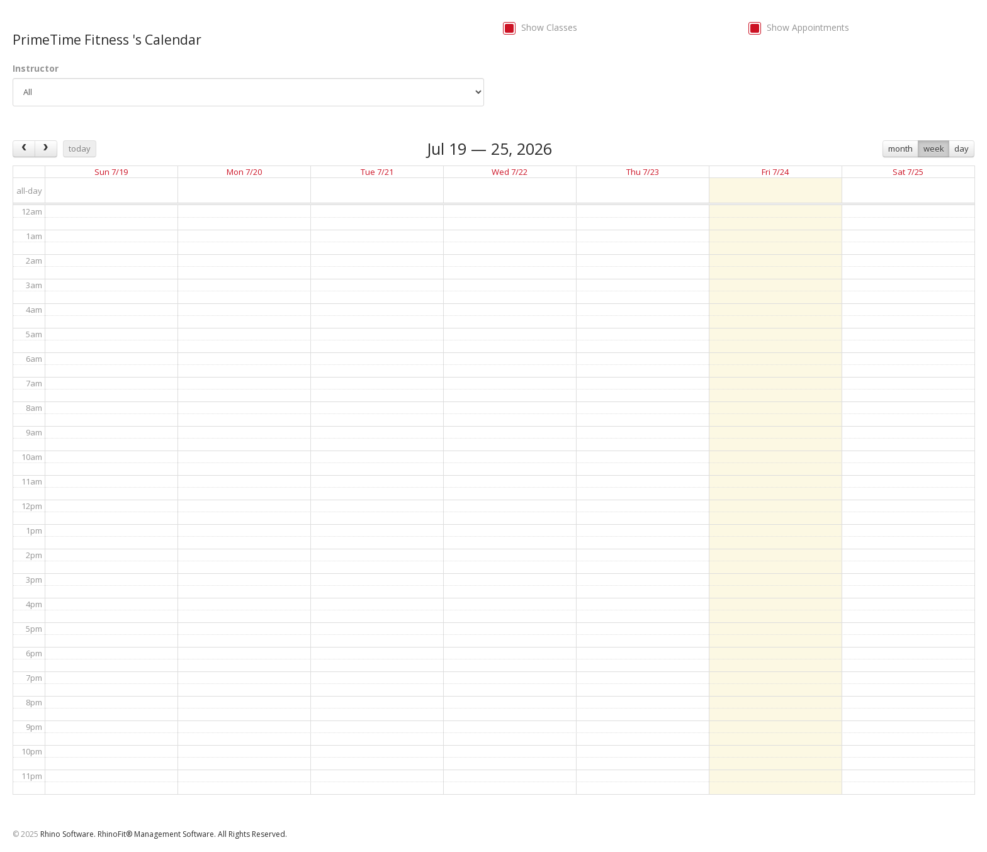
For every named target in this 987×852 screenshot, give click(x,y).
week (933, 148)
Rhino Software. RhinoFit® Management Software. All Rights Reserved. (163, 834)
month (900, 148)
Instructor (36, 68)
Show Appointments (808, 27)
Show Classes (549, 27)
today (80, 148)
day (961, 148)
